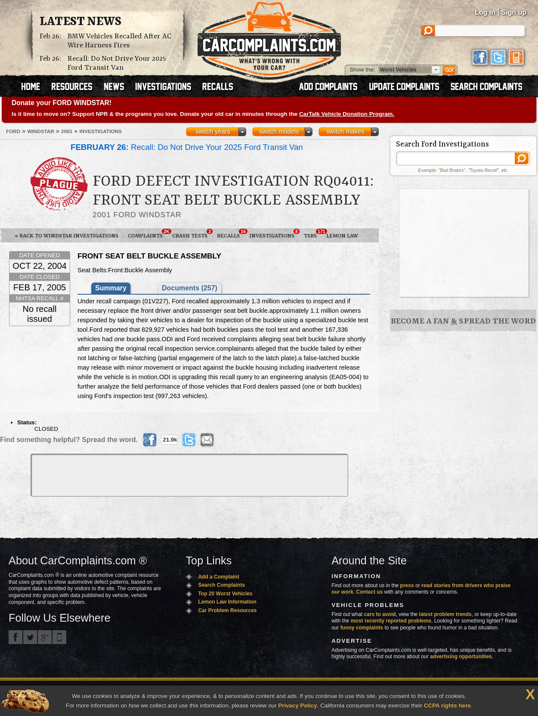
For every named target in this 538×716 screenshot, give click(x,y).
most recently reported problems (391, 621)
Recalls (230, 234)
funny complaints (361, 628)
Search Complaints (221, 585)
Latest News (80, 22)
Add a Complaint (218, 577)
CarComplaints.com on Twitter (30, 637)
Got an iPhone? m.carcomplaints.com (59, 637)
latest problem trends (445, 614)
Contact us (369, 592)
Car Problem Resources (227, 610)
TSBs (313, 234)
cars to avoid (380, 614)
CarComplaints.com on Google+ (45, 637)
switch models (279, 131)
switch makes (346, 131)
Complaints (147, 234)
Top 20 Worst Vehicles (225, 594)
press (407, 585)
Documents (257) (189, 288)
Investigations (274, 234)
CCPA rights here (447, 705)
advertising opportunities (461, 657)
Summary (111, 288)
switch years (212, 131)
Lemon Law (342, 236)
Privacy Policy (297, 705)
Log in (485, 12)
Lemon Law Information (227, 602)
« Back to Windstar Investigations (66, 236)
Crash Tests (192, 234)
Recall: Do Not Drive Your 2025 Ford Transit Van (117, 63)
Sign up (513, 12)
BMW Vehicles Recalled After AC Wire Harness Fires (119, 41)
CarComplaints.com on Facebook (15, 637)
